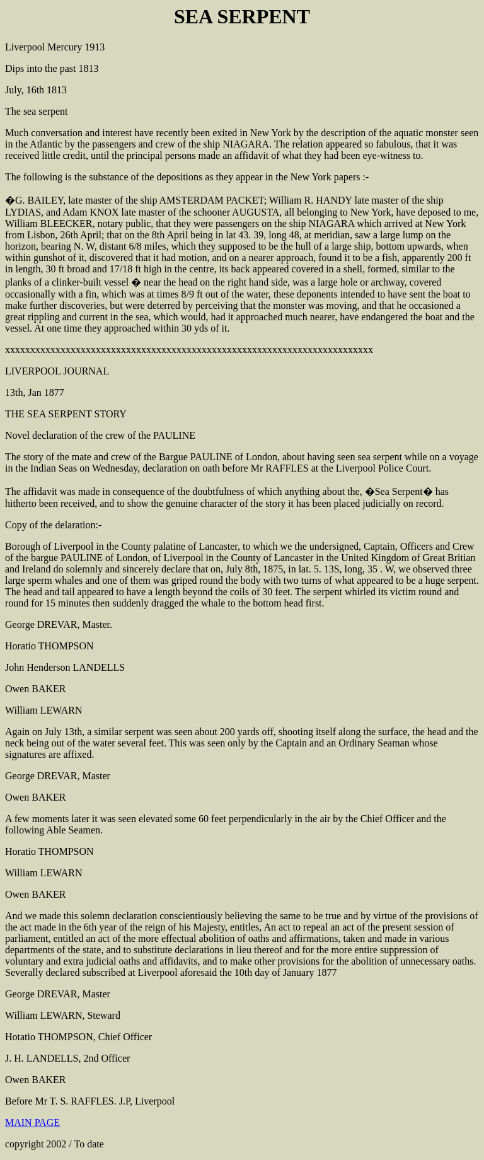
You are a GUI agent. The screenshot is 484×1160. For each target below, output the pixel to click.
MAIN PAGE (32, 1122)
